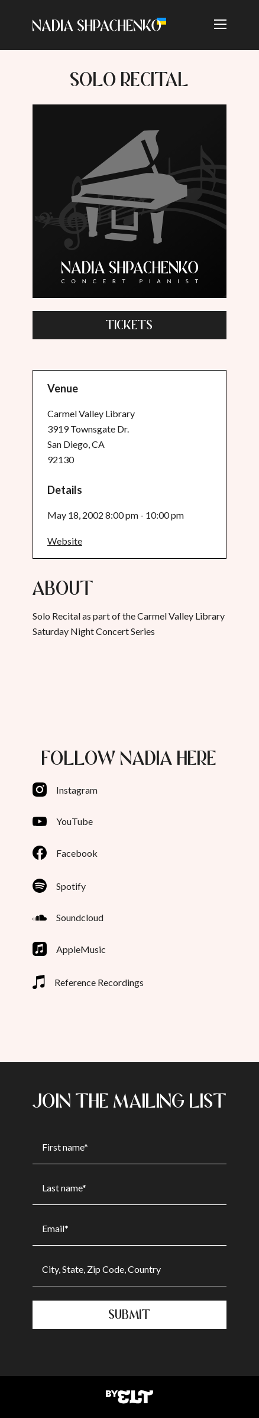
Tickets (129, 324)
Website (64, 540)
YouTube (63, 821)
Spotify (59, 886)
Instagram (65, 789)
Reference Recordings (88, 982)
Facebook (65, 853)
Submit (130, 1314)
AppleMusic (69, 949)
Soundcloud (68, 917)
